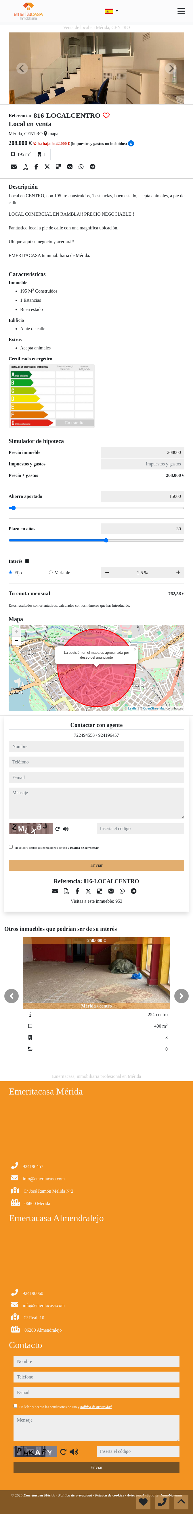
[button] (11, 996)
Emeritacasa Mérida (39, 1495)
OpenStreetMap (154, 708)
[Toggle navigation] (181, 11)
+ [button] (16, 632)
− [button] (16, 641)
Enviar (96, 865)
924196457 (108, 735)
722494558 (84, 735)
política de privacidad (84, 847)
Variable (62, 572)
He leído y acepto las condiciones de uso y (57, 847)
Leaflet (132, 708)
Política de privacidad (75, 1495)
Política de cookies (110, 1495)
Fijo (18, 572)
